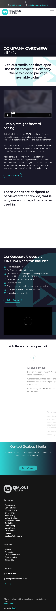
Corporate (9, 552)
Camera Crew (10, 505)
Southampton (10, 531)
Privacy (6, 603)
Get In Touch (28, 470)
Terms (11, 603)
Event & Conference (12, 555)
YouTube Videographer (13, 536)
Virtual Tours (10, 528)
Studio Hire (9, 523)
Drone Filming (10, 513)
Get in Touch (12, 175)
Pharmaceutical (11, 557)
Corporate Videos (11, 508)
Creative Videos (11, 510)
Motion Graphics (11, 518)
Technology (9, 560)
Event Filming (10, 516)
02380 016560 (14, 5)
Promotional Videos (12, 521)
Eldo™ (14, 608)
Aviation (8, 550)
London (8, 533)
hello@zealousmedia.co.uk (36, 5)
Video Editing (10, 526)
